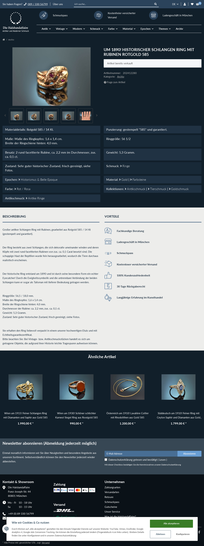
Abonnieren (189, 453)
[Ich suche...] (113, 4)
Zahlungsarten (112, 487)
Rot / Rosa (22, 189)
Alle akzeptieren (171, 523)
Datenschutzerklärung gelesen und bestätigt (137, 459)
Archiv (179, 28)
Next (97, 115)
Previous (5, 115)
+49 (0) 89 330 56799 (21, 513)
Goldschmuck (179, 189)
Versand (45, 542)
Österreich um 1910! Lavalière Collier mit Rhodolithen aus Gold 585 (127, 415)
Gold (124, 179)
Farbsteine (138, 179)
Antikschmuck (135, 189)
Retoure (109, 496)
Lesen (162, 459)
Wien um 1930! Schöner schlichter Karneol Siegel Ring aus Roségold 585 (76, 415)
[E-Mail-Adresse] (141, 454)
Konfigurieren (183, 534)
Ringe (125, 166)
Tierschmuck (157, 189)
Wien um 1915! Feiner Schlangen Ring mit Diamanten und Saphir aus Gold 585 (25, 415)
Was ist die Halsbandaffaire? (120, 516)
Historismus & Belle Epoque (38, 179)
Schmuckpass (112, 501)
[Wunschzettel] (192, 4)
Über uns (58, 4)
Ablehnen (160, 534)
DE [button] (174, 4)
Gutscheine (111, 506)
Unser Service (112, 511)
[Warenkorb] (197, 4)
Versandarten (112, 492)
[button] (184, 4)
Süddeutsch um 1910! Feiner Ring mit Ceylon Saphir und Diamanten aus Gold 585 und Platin (178, 416)
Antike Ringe (35, 198)
